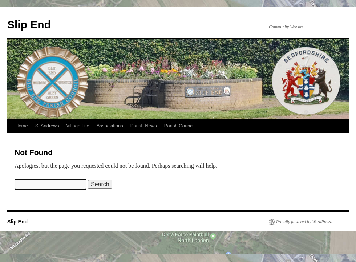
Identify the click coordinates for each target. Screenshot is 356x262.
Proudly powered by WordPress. (304, 221)
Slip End (29, 25)
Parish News (143, 125)
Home (21, 125)
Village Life (77, 125)
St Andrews (47, 125)
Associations (110, 125)
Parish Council (179, 125)
